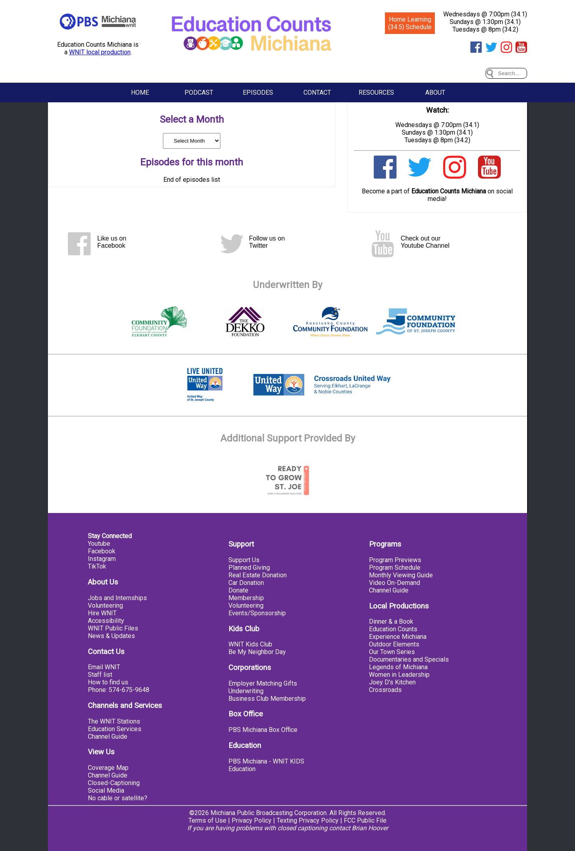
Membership (246, 598)
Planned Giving (249, 567)
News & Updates (111, 636)
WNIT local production (100, 52)
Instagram (102, 559)
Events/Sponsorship (257, 613)
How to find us (108, 682)
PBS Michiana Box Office (262, 730)
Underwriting (246, 691)
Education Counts (393, 629)
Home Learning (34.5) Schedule (410, 23)
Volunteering (105, 605)
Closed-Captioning (114, 783)
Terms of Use (207, 820)
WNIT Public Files (113, 628)
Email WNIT (104, 667)
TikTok (97, 566)
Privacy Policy (252, 820)
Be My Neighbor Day (257, 652)
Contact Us (106, 651)
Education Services (114, 729)
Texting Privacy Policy (308, 820)
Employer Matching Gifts (262, 683)
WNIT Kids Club (250, 644)
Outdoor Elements (394, 644)
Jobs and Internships (117, 598)
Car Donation (246, 583)
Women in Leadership (399, 674)
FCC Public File (365, 820)
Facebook (101, 551)
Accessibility (106, 620)
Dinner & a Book (391, 621)
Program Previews (395, 560)
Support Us (244, 560)
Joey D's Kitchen (392, 682)
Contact (317, 92)
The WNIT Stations (114, 721)
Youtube (99, 543)
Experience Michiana (397, 636)
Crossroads (385, 690)
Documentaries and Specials (409, 659)
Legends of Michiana (398, 667)
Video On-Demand (394, 583)
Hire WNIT (102, 613)
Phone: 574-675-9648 (118, 690)
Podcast (198, 92)
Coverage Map (108, 767)
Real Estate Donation (257, 575)
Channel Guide (107, 736)
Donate (238, 590)
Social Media (106, 790)
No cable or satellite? (117, 798)
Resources (376, 92)
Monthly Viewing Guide (401, 575)
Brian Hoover (370, 828)
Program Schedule (394, 567)
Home (140, 92)
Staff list (100, 674)
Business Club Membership (267, 698)
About (435, 92)
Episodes (258, 92)
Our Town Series (392, 652)
